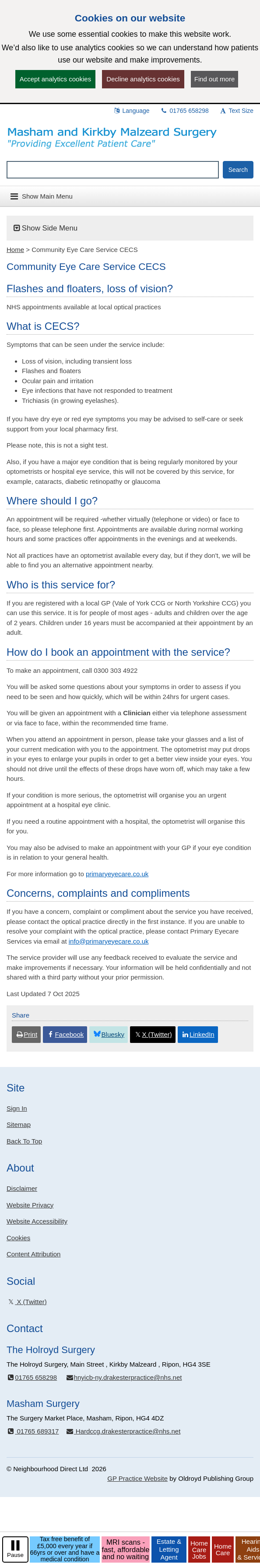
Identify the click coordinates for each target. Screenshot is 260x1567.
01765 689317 (33, 1431)
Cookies (18, 1238)
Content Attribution (33, 1254)
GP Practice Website (137, 1478)
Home (15, 249)
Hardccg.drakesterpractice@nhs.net (122, 1431)
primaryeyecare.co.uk (117, 874)
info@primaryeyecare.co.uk (109, 941)
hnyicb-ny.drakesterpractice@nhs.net (123, 1377)
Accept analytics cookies (55, 79)
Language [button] (131, 110)
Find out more (214, 79)
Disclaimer (22, 1188)
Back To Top (24, 1141)
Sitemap (19, 1124)
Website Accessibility (37, 1221)
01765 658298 (184, 110)
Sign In (17, 1108)
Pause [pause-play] (15, 1555)
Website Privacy (30, 1205)
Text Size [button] (236, 110)
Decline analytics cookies (143, 79)
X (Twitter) (27, 1301)
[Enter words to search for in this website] (113, 169)
